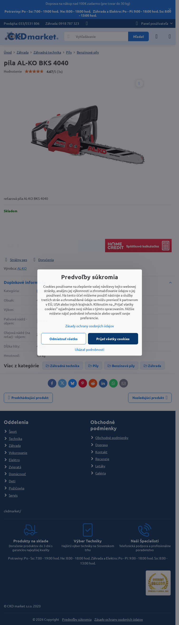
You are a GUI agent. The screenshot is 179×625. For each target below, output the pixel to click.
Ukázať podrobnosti (89, 349)
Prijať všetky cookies (113, 339)
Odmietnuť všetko (63, 339)
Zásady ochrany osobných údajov (89, 326)
